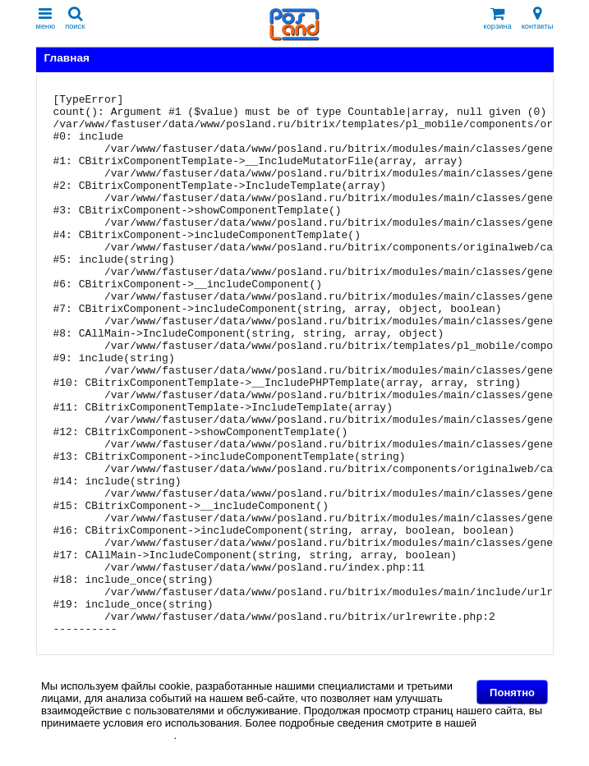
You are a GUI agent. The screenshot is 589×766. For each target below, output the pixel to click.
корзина (498, 18)
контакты (538, 18)
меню (46, 18)
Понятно (512, 692)
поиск (75, 18)
